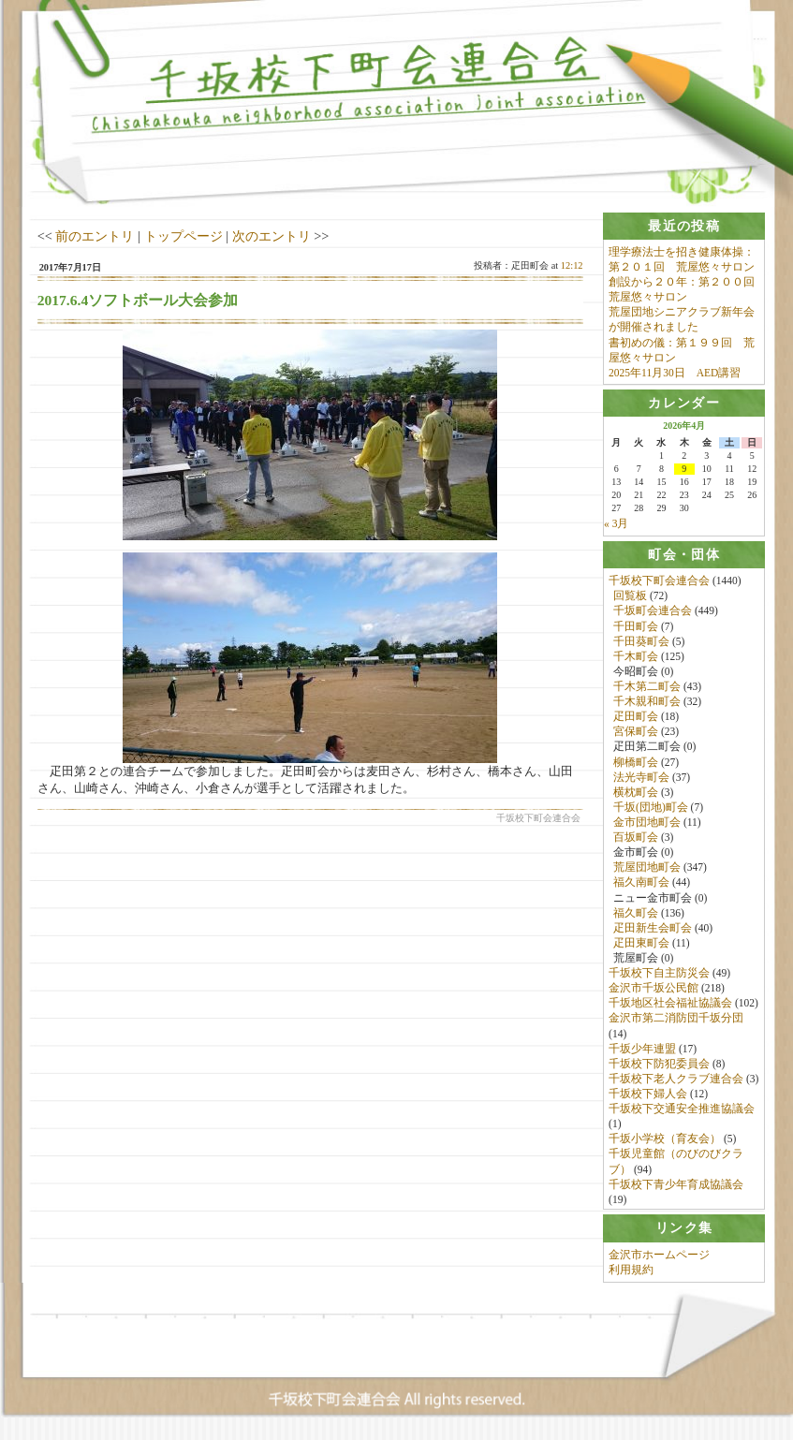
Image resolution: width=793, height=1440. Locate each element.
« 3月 (616, 524)
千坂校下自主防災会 (659, 974)
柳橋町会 (635, 763)
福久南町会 (641, 883)
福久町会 (635, 913)
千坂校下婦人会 (648, 1094)
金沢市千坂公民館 (653, 989)
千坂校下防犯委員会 (659, 1064)
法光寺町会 (641, 778)
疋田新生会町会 (652, 928)
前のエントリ (94, 235)
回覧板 (630, 597)
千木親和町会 (647, 703)
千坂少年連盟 (642, 1049)
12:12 (572, 265)
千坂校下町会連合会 (659, 582)
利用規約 (631, 1273)
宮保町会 (635, 733)
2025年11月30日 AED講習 (675, 372)
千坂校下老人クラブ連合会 (676, 1079)
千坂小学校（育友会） (665, 1140)
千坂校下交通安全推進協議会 (682, 1110)
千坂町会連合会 (652, 612)
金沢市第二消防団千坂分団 (676, 1019)
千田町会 (635, 627)
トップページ (183, 235)
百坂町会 (635, 839)
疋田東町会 (641, 943)
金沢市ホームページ (659, 1258)
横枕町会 (635, 793)
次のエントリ (271, 235)
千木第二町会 (647, 687)
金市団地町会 (647, 823)
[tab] (684, 226)
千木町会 (635, 657)
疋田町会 (635, 718)
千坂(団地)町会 (650, 808)
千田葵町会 (641, 642)
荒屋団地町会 (647, 868)
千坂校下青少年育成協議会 (676, 1185)
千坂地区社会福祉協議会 (670, 1004)
